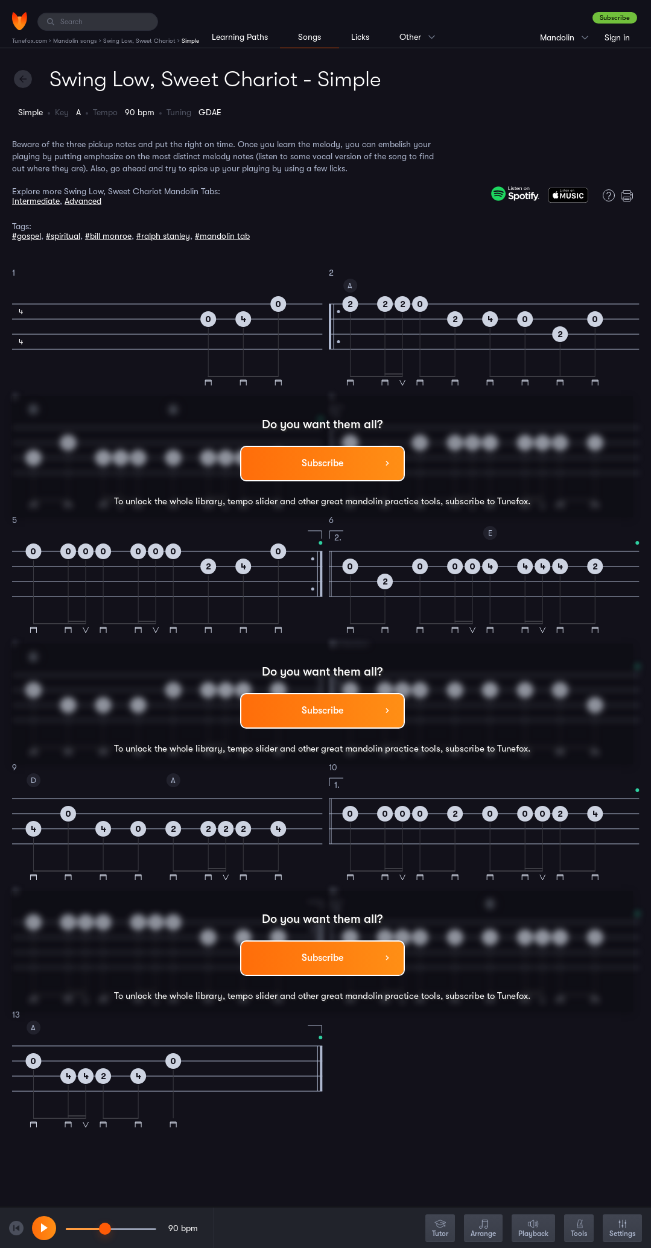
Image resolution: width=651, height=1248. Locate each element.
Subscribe (615, 18)
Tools (579, 1229)
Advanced (83, 201)
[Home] (19, 21)
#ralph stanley (163, 236)
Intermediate (36, 201)
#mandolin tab (222, 236)
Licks (360, 37)
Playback (533, 1229)
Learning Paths (240, 37)
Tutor (440, 1229)
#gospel (26, 236)
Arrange (483, 1229)
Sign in (617, 37)
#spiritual (63, 236)
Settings (622, 1229)
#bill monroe (108, 236)
